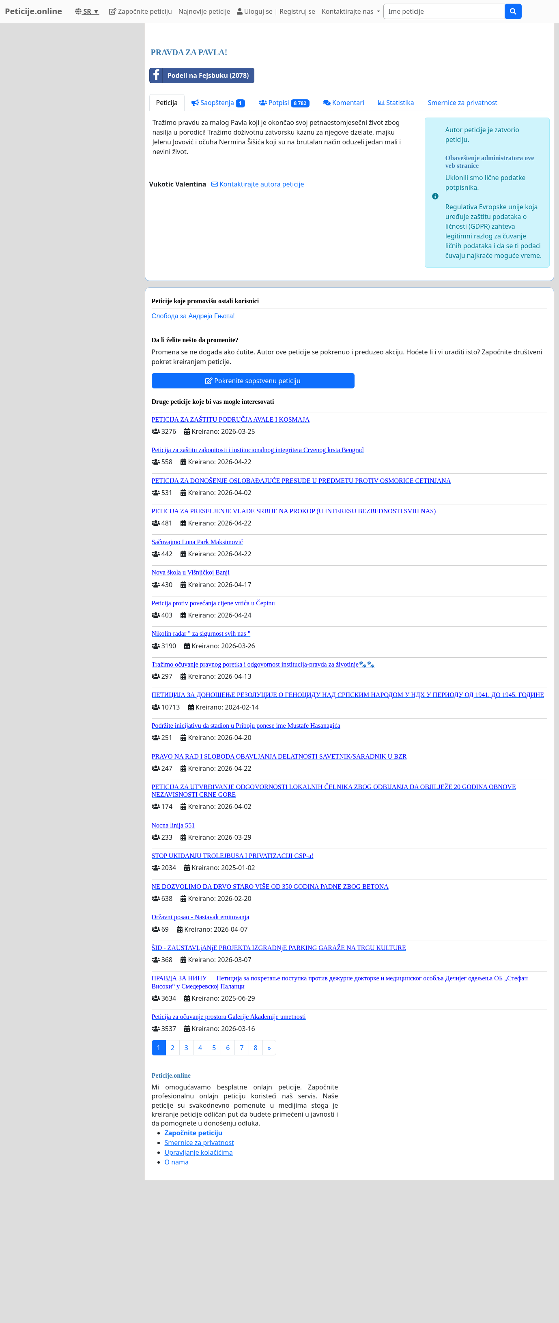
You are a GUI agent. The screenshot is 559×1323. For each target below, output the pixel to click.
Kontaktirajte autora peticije (257, 297)
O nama (177, 1275)
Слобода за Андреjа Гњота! (193, 429)
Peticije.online (33, 11)
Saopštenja (218, 216)
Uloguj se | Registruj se (276, 11)
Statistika (396, 216)
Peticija (167, 216)
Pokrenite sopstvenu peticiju (253, 494)
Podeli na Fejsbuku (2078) (199, 189)
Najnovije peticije (204, 11)
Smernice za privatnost (462, 216)
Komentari (343, 216)
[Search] (444, 11)
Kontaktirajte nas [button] (348, 11)
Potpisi (284, 216)
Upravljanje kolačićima (199, 1265)
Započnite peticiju (140, 11)
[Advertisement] (349, 93)
